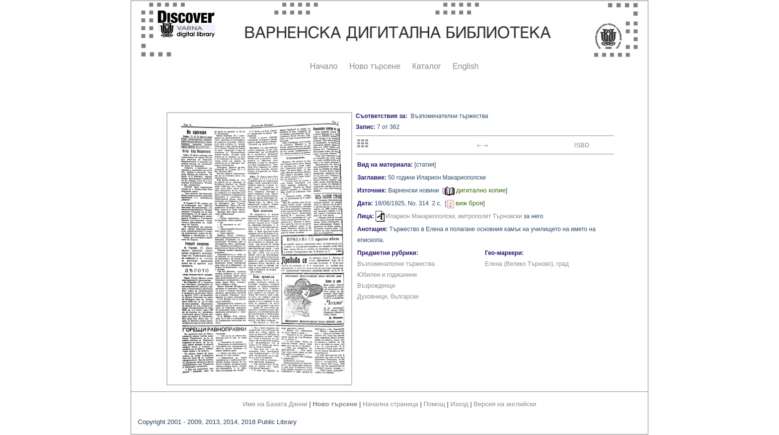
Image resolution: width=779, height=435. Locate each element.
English (465, 66)
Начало (324, 66)
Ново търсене (374, 66)
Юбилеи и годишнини (387, 274)
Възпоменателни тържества (396, 263)
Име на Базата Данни (275, 404)
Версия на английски (504, 404)
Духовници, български (387, 296)
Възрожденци (376, 285)
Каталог (426, 66)
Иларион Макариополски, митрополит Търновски (454, 216)
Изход (459, 404)
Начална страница (390, 404)
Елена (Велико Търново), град (527, 263)
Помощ (434, 404)
